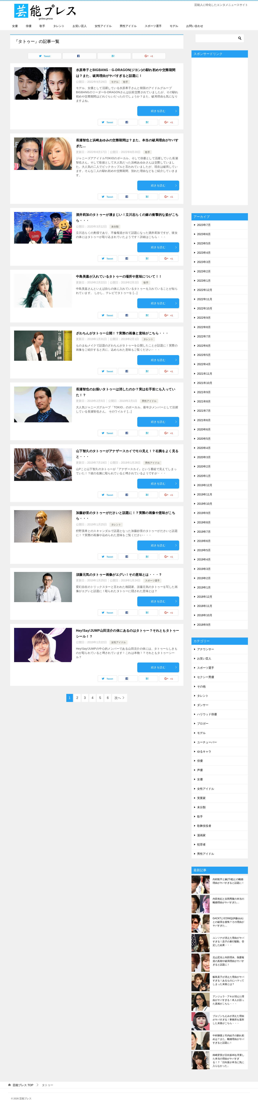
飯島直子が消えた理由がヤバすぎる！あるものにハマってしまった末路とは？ (228, 981)
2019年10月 (204, 503)
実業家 (201, 798)
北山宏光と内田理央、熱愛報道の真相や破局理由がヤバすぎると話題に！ (228, 961)
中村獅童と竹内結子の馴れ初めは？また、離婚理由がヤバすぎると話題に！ (228, 1039)
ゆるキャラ (204, 751)
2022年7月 (204, 336)
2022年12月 (204, 289)
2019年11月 (204, 494)
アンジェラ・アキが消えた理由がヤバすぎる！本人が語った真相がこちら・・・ (228, 1000)
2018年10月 (204, 615)
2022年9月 (204, 317)
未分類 (115, 226)
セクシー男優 (205, 677)
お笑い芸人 (80, 26)
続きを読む (164, 111)
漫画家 (201, 835)
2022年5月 (204, 355)
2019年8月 (204, 522)
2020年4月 (204, 448)
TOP (23, 1085)
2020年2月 (204, 466)
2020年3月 (204, 457)
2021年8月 (204, 401)
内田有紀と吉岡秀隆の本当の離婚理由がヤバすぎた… (228, 900)
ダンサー (202, 705)
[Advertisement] (220, 131)
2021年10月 (204, 382)
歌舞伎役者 (204, 825)
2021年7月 (204, 410)
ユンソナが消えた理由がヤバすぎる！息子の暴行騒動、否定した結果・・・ (228, 941)
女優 (15, 26)
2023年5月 (204, 243)
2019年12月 (204, 485)
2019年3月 (204, 569)
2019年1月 (204, 587)
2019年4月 (204, 559)
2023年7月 (204, 224)
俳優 (28, 26)
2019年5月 (204, 550)
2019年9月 (204, 513)
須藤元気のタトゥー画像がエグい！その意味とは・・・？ (119, 574)
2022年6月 (204, 345)
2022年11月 (204, 299)
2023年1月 (204, 280)
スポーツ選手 (153, 26)
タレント (58, 26)
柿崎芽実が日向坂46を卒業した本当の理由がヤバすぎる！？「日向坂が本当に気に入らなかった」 (228, 1060)
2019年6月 (204, 541)
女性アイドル (103, 26)
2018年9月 (204, 624)
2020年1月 (204, 476)
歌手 (42, 26)
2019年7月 (204, 531)
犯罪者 (201, 844)
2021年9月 (204, 392)
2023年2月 (204, 271)
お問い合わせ (194, 26)
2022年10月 (204, 308)
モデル (174, 26)
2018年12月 (204, 596)
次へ (117, 698)
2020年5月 (204, 438)
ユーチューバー (207, 742)
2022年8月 (204, 327)
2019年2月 (204, 578)
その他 (201, 686)
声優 (200, 770)
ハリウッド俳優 (207, 714)
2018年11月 (204, 606)
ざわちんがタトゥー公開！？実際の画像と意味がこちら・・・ (122, 333)
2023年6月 (204, 234)
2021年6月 (204, 420)
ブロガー (202, 723)
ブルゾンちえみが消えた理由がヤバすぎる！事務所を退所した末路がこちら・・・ (228, 1020)
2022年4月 (204, 364)
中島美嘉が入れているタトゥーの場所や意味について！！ (119, 276)
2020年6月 (204, 429)
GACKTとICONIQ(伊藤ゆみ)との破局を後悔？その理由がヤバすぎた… (228, 922)
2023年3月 (204, 262)
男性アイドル (128, 26)
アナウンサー (205, 649)
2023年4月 (204, 252)
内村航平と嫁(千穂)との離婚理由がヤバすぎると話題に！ (228, 881)
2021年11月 (204, 373)
